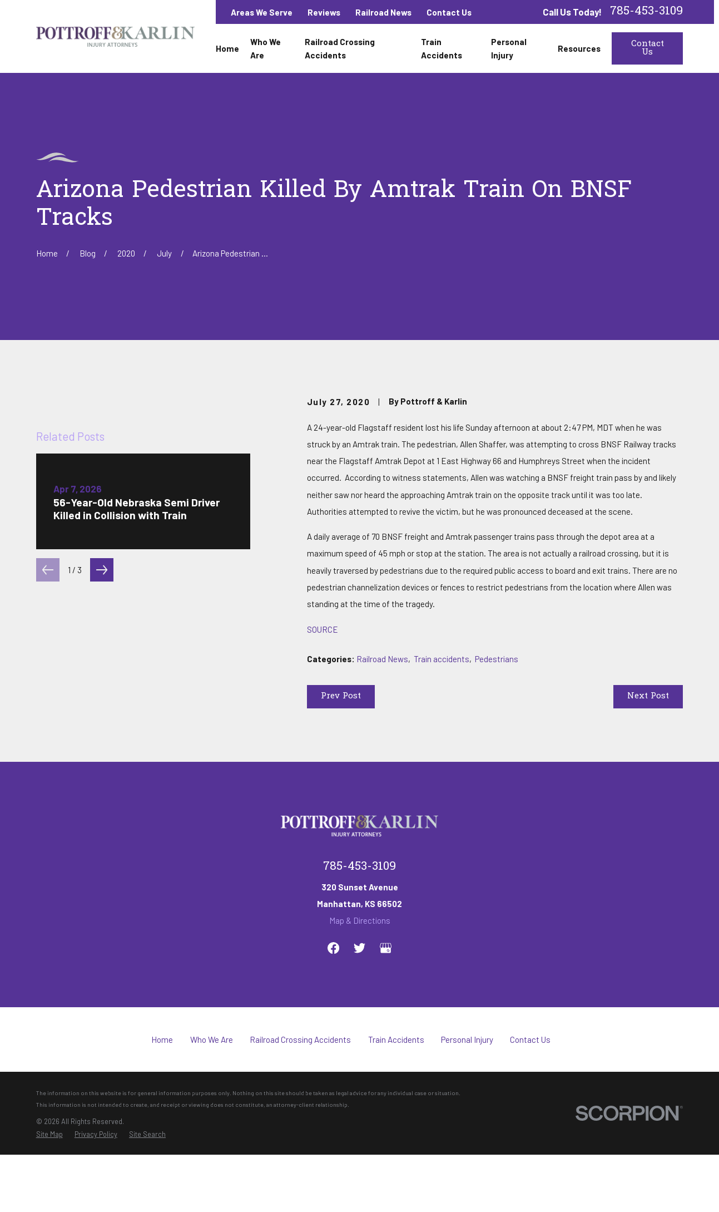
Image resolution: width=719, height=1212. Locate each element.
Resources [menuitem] (579, 48)
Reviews (324, 12)
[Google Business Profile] (385, 1036)
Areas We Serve (261, 12)
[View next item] (101, 784)
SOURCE (322, 629)
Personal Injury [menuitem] (509, 48)
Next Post (648, 696)
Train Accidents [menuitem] (441, 48)
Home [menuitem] (227, 48)
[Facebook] (333, 1036)
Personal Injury (467, 1127)
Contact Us (449, 12)
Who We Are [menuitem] (265, 48)
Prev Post (341, 696)
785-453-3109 (646, 12)
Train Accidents (396, 1127)
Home (162, 1127)
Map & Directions (359, 1008)
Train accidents (441, 659)
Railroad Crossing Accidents (300, 1127)
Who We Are (211, 1127)
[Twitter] (359, 1036)
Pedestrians (496, 659)
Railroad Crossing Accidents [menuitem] (340, 48)
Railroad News (383, 12)
